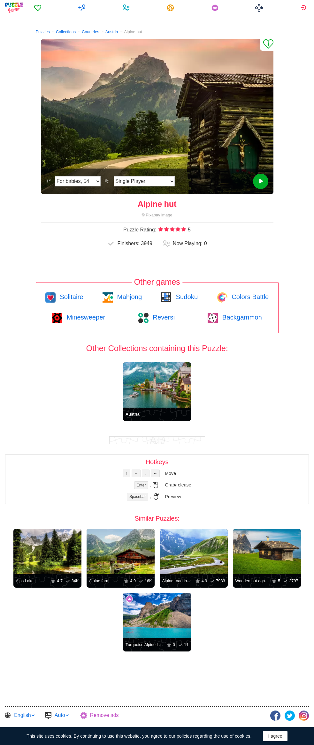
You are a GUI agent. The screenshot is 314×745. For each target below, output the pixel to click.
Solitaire (70, 296)
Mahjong (128, 296)
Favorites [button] (38, 7)
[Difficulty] (78, 181)
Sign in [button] (304, 7)
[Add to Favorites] (266, 45)
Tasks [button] (171, 7)
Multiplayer (83, 7)
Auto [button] (60, 715)
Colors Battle (249, 296)
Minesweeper (85, 317)
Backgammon (241, 317)
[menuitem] (38, 7)
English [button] (22, 715)
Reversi (163, 317)
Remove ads (104, 715)
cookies (63, 736)
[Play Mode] (144, 181)
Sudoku (186, 296)
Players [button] (127, 7)
